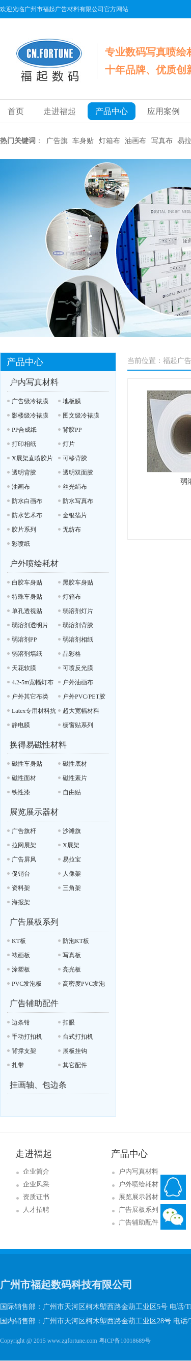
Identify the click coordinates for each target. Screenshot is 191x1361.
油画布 (135, 141)
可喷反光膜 (78, 668)
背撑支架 (24, 1050)
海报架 (21, 902)
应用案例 (163, 111)
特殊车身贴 (27, 596)
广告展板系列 (34, 922)
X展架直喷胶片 (32, 458)
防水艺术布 (27, 515)
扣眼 (69, 1022)
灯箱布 (109, 141)
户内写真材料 (34, 382)
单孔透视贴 (27, 611)
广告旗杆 (24, 831)
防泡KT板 (76, 941)
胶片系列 (24, 529)
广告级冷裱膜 (30, 401)
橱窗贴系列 (78, 725)
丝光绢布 (75, 486)
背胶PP (72, 429)
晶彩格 (72, 653)
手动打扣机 (27, 1036)
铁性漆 (21, 792)
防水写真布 (78, 501)
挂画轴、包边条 (38, 1084)
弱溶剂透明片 (30, 625)
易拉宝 (72, 859)
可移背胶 (75, 458)
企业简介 (36, 1171)
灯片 (69, 444)
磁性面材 (24, 778)
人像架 (72, 873)
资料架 (21, 888)
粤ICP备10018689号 (125, 1340)
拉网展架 (24, 845)
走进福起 (59, 111)
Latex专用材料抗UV (31, 712)
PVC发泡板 (27, 983)
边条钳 (21, 1022)
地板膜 (72, 401)
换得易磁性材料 (38, 744)
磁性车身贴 (27, 763)
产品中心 (111, 111)
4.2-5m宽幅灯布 (32, 682)
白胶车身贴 (27, 582)
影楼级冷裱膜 (30, 415)
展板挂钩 (75, 1050)
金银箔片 (75, 515)
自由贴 (72, 792)
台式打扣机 (78, 1036)
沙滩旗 (72, 831)
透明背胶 (24, 472)
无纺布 (72, 529)
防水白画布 (27, 501)
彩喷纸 (21, 543)
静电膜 (21, 725)
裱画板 (21, 955)
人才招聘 (36, 1209)
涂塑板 (21, 969)
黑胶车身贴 (78, 582)
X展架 (71, 845)
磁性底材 (75, 763)
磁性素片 (75, 778)
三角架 (72, 888)
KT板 (19, 941)
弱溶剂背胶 (78, 625)
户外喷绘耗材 (34, 563)
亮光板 (72, 969)
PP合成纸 (24, 429)
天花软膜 (24, 668)
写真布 (162, 141)
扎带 (18, 1065)
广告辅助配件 (34, 1003)
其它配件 (75, 1065)
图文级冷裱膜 (81, 415)
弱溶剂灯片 (78, 611)
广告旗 (57, 141)
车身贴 (83, 141)
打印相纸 (24, 444)
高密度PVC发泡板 (81, 985)
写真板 (72, 955)
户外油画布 (78, 682)
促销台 (21, 873)
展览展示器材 (34, 812)
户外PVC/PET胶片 (81, 698)
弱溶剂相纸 (78, 639)
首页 (16, 111)
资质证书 (36, 1197)
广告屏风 (24, 859)
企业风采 (36, 1184)
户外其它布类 (30, 696)
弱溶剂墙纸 (27, 653)
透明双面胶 (78, 472)
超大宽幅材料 (81, 710)
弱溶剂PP (24, 639)
